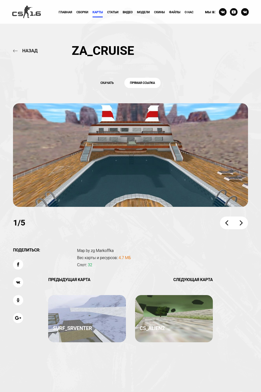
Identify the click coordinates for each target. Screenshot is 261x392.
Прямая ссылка (142, 83)
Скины (159, 12)
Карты (98, 12)
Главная (65, 12)
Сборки (82, 12)
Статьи (112, 12)
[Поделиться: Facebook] (18, 264)
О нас (189, 12)
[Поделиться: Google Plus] (18, 318)
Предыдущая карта (69, 279)
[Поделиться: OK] (18, 300)
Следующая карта (193, 279)
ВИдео (128, 12)
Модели (143, 12)
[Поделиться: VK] (18, 282)
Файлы (174, 12)
